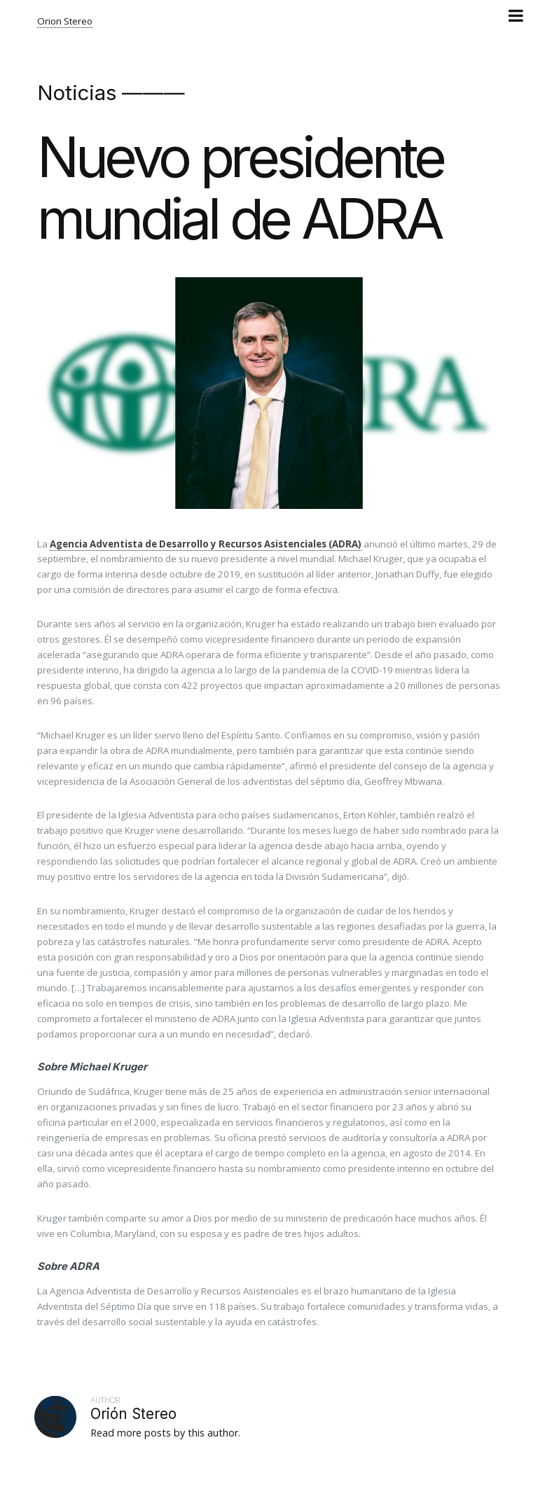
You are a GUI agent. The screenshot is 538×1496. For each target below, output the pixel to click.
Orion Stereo (64, 21)
